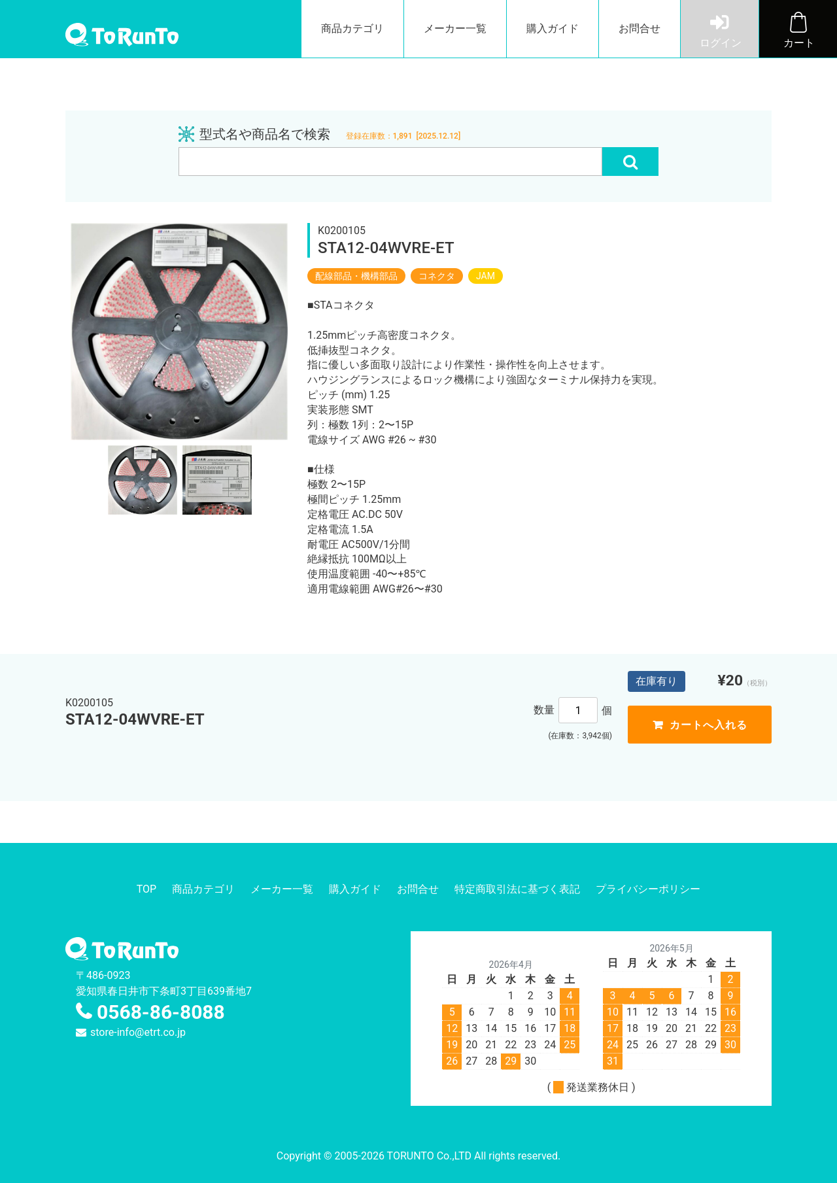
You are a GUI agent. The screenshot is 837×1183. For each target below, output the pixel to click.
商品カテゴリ (352, 28)
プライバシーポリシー (648, 889)
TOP (146, 889)
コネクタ (436, 276)
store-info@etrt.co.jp (138, 1032)
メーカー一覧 (455, 28)
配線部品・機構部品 (356, 276)
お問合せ (639, 28)
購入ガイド (552, 28)
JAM (485, 276)
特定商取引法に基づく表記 (517, 889)
